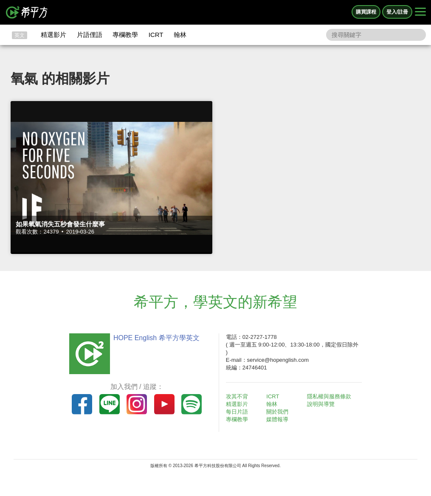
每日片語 (237, 412)
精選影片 (53, 34)
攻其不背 (237, 396)
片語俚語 (89, 34)
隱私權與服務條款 (329, 396)
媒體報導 (277, 419)
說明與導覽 (321, 404)
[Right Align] (420, 12)
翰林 (180, 34)
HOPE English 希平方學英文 (156, 337)
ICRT (156, 34)
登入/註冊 (397, 12)
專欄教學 (125, 34)
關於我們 (277, 412)
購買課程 (366, 12)
